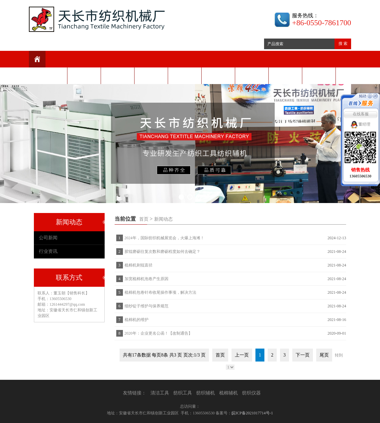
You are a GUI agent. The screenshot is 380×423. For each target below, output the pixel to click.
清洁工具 (159, 392)
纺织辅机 (205, 392)
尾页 (324, 355)
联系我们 (319, 75)
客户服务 (218, 75)
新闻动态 (117, 75)
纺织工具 (182, 392)
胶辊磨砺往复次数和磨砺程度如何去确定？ (162, 251)
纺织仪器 (251, 392)
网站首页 (50, 75)
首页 (143, 219)
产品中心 (151, 75)
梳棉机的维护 (136, 319)
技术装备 (184, 75)
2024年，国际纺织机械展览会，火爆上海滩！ (164, 238)
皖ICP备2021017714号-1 (252, 413)
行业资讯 (48, 251)
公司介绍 (84, 75)
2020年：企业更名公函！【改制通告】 (158, 333)
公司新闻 (48, 237)
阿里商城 (285, 75)
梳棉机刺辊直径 (138, 265)
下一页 (303, 355)
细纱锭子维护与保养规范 (146, 306)
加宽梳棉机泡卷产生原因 (146, 278)
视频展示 (251, 75)
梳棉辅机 (228, 392)
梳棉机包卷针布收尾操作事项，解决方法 (160, 292)
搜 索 (342, 43)
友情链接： (134, 392)
